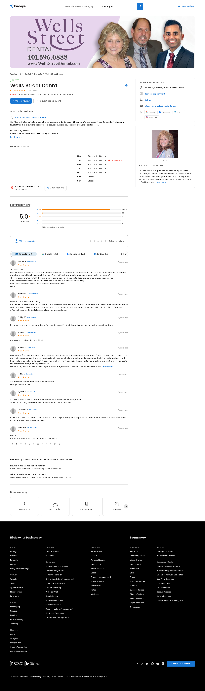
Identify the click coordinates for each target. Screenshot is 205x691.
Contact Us (135, 606)
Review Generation (54, 574)
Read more (16, 137)
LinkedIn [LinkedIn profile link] (179, 112)
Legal (93, 572)
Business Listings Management (59, 608)
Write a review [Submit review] (21, 100)
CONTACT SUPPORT (181, 662)
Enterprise (50, 555)
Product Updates (137, 581)
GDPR (54, 676)
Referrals (14, 559)
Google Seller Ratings (19, 568)
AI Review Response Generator (170, 570)
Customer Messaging (55, 583)
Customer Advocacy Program (170, 600)
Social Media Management (57, 617)
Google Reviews (53, 595)
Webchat (14, 578)
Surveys (13, 610)
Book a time (135, 564)
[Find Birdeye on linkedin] (147, 663)
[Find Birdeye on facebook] (137, 663)
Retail (93, 589)
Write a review (186, 6)
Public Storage (97, 581)
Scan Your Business (165, 578)
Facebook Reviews (54, 604)
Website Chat (52, 591)
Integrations (15, 642)
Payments (14, 595)
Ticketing (14, 623)
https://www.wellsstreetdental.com (161, 106)
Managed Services (165, 551)
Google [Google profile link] (150, 112)
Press (132, 576)
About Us (134, 551)
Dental (28, 74)
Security (46, 676)
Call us (148, 100)
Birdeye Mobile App (18, 651)
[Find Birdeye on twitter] (142, 663)
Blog (132, 572)
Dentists (38, 74)
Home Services (97, 568)
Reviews (13, 555)
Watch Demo (136, 559)
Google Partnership (18, 646)
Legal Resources (137, 602)
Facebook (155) (74, 253)
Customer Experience (55, 612)
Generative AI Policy (80, 676)
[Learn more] (165, 144)
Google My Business (54, 600)
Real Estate (96, 585)
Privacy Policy (35, 676)
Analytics (14, 638)
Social (12, 583)
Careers (133, 585)
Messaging (15, 606)
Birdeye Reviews (137, 593)
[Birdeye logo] (18, 6)
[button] (59, 444)
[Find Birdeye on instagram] (152, 663)
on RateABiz (31, 261)
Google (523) (49, 253)
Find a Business (163, 583)
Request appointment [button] (155, 94)
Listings (13, 551)
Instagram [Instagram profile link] (151, 117)
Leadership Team (137, 555)
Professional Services (166, 555)
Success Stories (137, 589)
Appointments (16, 587)
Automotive (96, 551)
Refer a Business (164, 595)
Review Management (55, 570)
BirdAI (12, 633)
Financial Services (98, 559)
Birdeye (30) (99, 253)
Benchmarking (16, 619)
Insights (13, 614)
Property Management (101, 576)
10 (55, 443)
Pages (13, 564)
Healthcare (96, 564)
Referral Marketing (53, 587)
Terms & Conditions (19, 676)
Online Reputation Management (60, 578)
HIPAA (60, 676)
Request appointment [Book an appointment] (48, 100)
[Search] (140, 6)
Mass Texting (16, 591)
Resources (134, 568)
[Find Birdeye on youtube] (157, 663)
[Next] (126, 506)
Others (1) (121, 253)
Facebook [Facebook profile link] (164, 112)
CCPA (67, 676)
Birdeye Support (164, 591)
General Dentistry (39, 117)
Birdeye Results (137, 598)
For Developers (163, 587)
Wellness (95, 593)
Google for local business (57, 566)
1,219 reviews (33, 90)
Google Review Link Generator (170, 574)
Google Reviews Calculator (168, 566)
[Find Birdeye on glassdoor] (163, 663)
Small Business (52, 551)
